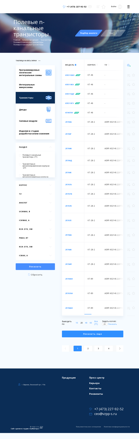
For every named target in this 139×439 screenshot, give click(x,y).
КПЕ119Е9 (69, 84)
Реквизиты (96, 393)
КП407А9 (69, 112)
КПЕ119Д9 (69, 94)
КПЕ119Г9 (69, 103)
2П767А (68, 184)
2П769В (68, 148)
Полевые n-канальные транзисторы (28, 42)
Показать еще (92, 334)
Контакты (95, 388)
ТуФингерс (34, 429)
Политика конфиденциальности (117, 427)
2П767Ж (68, 194)
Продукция (69, 377)
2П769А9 (69, 279)
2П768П (68, 264)
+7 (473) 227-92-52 (106, 409)
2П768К (68, 249)
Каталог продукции (30, 40)
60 (90, 322)
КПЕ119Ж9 (69, 75)
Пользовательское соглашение (88, 427)
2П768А (68, 235)
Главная (16, 40)
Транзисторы (46, 40)
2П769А (68, 122)
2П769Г (68, 134)
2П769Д (68, 160)
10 (76, 322)
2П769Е (68, 172)
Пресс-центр (97, 377)
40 (85, 322)
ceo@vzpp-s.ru (103, 413)
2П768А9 (69, 308)
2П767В (68, 206)
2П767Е (68, 220)
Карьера (94, 383)
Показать (112, 324)
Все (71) (96, 322)
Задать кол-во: (109, 321)
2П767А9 (69, 293)
